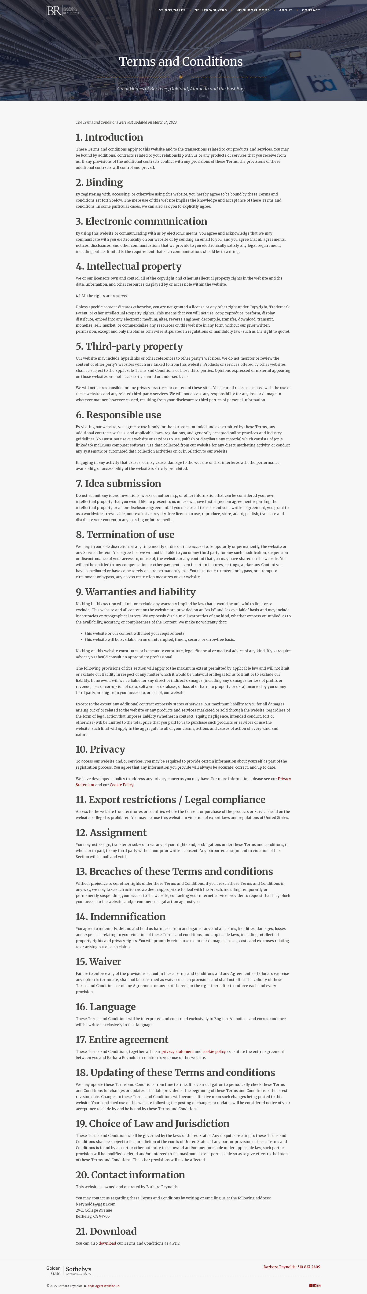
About (286, 10)
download (107, 1243)
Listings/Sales (170, 10)
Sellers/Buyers (211, 10)
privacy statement (177, 1051)
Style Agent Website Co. (104, 1286)
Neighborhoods (253, 10)
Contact (311, 10)
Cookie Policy (121, 785)
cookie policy (213, 1051)
